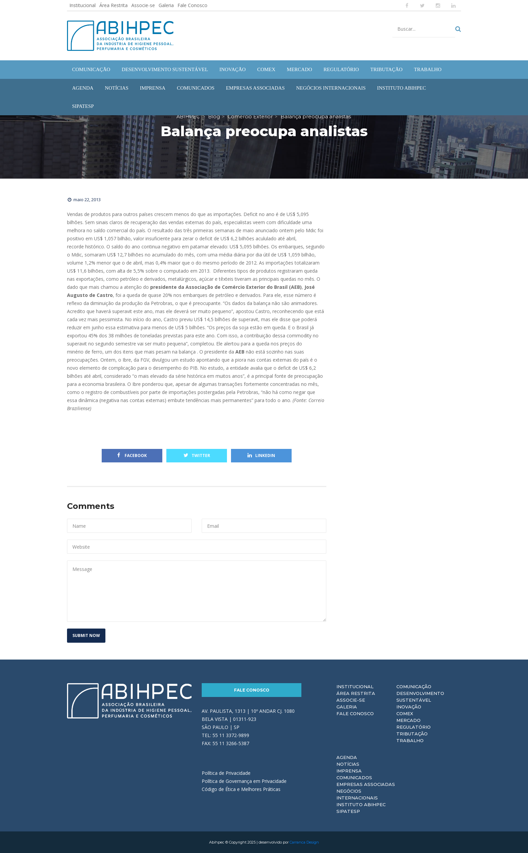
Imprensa (349, 770)
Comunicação (413, 686)
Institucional (82, 5)
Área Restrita (113, 5)
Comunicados (354, 777)
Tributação (412, 733)
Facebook (132, 455)
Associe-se (143, 5)
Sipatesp (348, 811)
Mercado (408, 720)
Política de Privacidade (226, 773)
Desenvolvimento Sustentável (420, 697)
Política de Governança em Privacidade (244, 781)
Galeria (166, 5)
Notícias (347, 764)
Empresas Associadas (365, 784)
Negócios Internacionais (357, 794)
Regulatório (413, 727)
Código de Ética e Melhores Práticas (241, 789)
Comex (404, 713)
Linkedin (261, 455)
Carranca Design (304, 842)
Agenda (346, 757)
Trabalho (410, 740)
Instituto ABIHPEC (361, 804)
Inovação (408, 706)
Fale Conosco (192, 5)
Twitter (197, 455)
